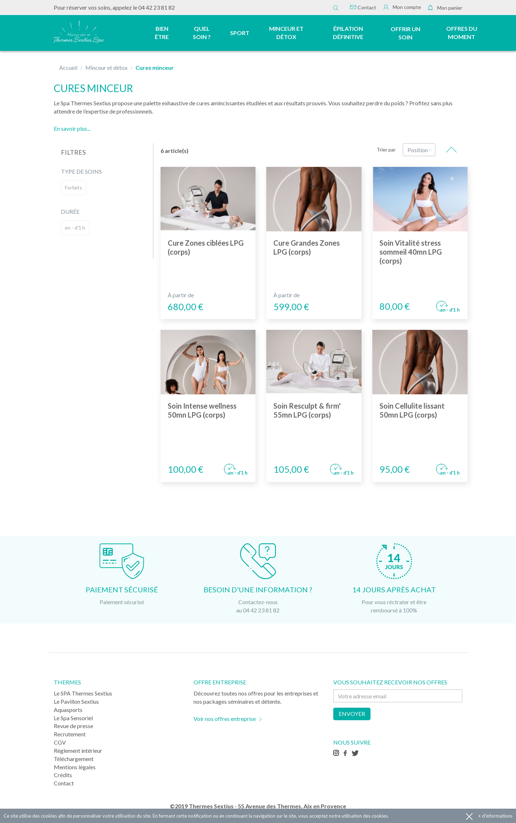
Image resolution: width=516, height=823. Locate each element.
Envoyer (352, 713)
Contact (363, 7)
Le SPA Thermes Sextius (83, 693)
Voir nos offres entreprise (225, 718)
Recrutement (70, 734)
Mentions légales (75, 767)
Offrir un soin (405, 32)
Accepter (469, 816)
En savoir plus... (72, 128)
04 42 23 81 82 (156, 7)
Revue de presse (73, 725)
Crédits (63, 774)
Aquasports (68, 709)
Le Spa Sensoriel (73, 717)
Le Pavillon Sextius (76, 701)
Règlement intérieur (78, 750)
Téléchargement (74, 758)
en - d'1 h (75, 228)
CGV (60, 742)
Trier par (386, 149)
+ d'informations (495, 816)
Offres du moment (461, 32)
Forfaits (73, 187)
